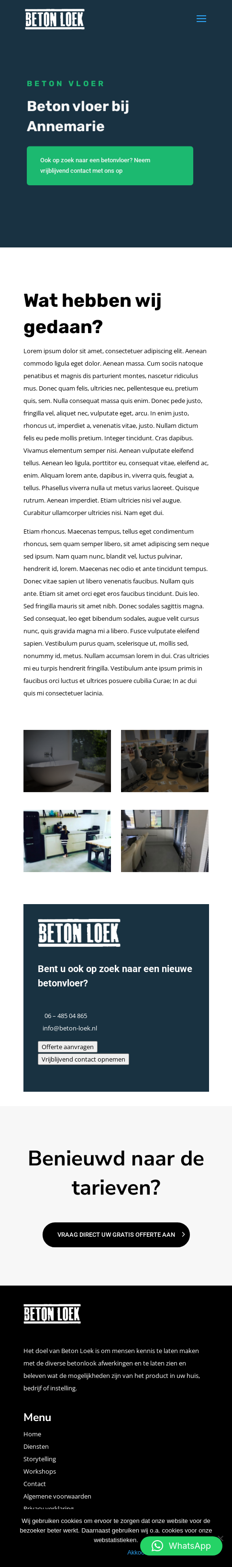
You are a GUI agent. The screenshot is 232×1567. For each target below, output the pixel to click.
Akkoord (138, 1552)
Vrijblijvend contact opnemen (83, 1059)
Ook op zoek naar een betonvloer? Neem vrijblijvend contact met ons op (95, 166)
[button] (181, 1546)
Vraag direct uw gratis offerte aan (116, 1234)
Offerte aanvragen (68, 1046)
